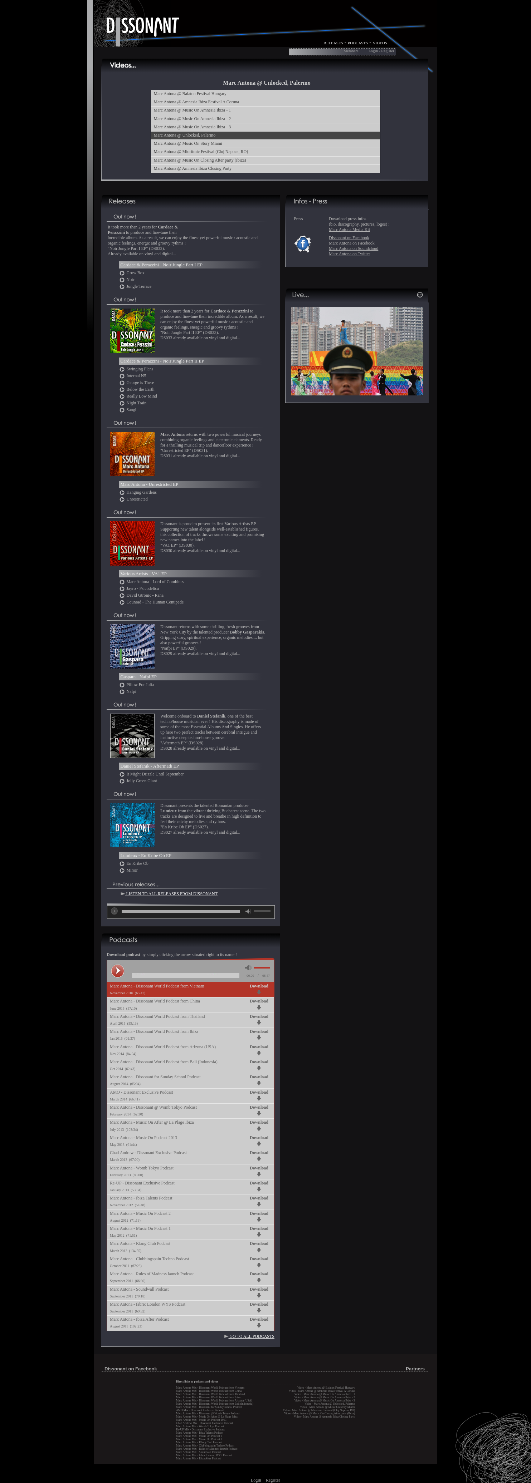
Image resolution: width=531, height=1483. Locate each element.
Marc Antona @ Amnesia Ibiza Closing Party (193, 168)
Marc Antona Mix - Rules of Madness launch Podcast (207, 1448)
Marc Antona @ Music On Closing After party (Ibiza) (200, 160)
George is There (136, 382)
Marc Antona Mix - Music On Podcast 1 (199, 1439)
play (114, 911)
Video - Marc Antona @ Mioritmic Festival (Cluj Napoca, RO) (319, 1410)
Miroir (128, 870)
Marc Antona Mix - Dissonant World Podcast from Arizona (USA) (214, 1400)
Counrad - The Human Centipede (151, 602)
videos (380, 42)
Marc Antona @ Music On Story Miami (188, 143)
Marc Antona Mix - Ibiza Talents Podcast (199, 1432)
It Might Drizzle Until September (151, 774)
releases (333, 42)
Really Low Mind (138, 396)
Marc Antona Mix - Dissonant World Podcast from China (209, 1391)
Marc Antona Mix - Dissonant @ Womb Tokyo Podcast (207, 1413)
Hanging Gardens (138, 492)
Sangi (127, 409)
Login (373, 51)
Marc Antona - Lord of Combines (151, 581)
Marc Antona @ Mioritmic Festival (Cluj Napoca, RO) (201, 151)
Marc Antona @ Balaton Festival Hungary (190, 93)
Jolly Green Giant (138, 780)
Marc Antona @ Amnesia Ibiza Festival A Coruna (196, 101)
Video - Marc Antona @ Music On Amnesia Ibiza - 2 (324, 1397)
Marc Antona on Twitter (349, 253)
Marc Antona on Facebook (352, 243)
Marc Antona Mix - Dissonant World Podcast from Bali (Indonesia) (214, 1403)
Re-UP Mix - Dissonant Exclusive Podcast (200, 1429)
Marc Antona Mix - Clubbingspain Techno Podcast (205, 1445)
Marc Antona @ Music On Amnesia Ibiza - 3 (192, 126)
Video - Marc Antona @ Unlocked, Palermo (330, 1403)
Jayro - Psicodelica (139, 588)
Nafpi (127, 691)
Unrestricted (133, 499)
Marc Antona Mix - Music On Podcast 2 (199, 1436)
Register (387, 51)
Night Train (133, 402)
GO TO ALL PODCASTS (249, 1336)
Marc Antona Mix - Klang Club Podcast (199, 1442)
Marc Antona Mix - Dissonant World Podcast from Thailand (210, 1394)
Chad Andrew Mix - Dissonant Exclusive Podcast (204, 1423)
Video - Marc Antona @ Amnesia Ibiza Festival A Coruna (322, 1391)
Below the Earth (137, 389)
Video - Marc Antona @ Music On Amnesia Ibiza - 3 (324, 1400)
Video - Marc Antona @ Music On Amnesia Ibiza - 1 (324, 1394)
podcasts (358, 42)
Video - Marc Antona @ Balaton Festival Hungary (326, 1387)
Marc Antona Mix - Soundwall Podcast (198, 1452)
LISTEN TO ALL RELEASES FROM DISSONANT (169, 893)
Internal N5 (132, 375)
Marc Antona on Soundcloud (353, 248)
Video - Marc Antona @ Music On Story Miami (327, 1407)
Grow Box (132, 272)
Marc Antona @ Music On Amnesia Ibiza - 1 (192, 110)
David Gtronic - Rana (141, 595)
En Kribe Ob (133, 863)
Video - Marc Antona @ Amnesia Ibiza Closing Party (324, 1416)
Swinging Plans (136, 368)
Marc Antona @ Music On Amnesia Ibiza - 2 (192, 118)
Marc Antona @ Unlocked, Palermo (185, 135)
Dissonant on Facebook (349, 237)
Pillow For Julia (136, 684)
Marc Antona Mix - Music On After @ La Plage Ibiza (207, 1416)
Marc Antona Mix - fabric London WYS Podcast (204, 1455)
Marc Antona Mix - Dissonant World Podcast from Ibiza (208, 1397)
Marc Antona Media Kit (349, 229)
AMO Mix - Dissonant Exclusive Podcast (200, 1410)
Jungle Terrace (135, 286)
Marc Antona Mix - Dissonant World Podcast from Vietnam (210, 1387)
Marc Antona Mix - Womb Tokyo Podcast (200, 1426)
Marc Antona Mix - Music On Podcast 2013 (201, 1420)
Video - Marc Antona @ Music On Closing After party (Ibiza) (319, 1413)
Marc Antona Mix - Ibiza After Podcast (198, 1458)
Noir (127, 279)
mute (248, 911)
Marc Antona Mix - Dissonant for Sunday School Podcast (209, 1407)
